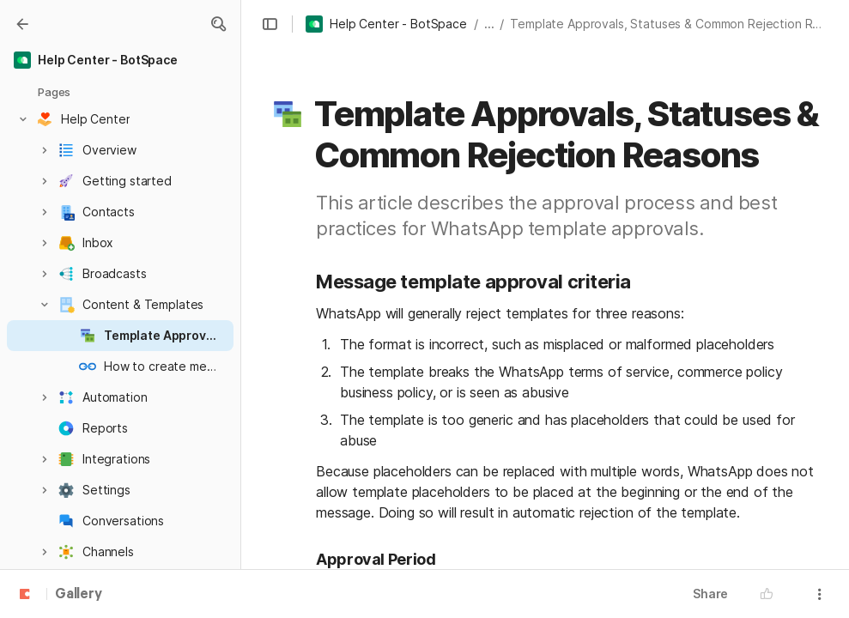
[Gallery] (22, 24)
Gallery (78, 595)
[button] (218, 24)
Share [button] (710, 593)
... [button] (489, 23)
